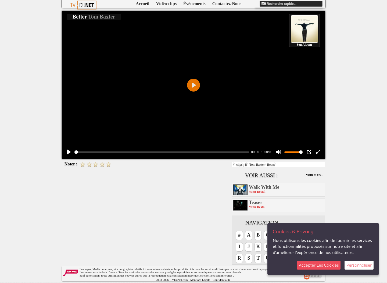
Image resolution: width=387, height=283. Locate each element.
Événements (194, 3)
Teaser (255, 202)
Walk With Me (264, 187)
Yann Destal (257, 192)
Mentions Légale (200, 279)
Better (271, 164)
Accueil (142, 3)
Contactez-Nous (226, 3)
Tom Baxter (257, 164)
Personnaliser (359, 265)
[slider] (161, 152)
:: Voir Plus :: (313, 175)
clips (239, 164)
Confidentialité (221, 279)
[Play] (68, 152)
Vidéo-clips (166, 3)
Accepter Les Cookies (319, 265)
